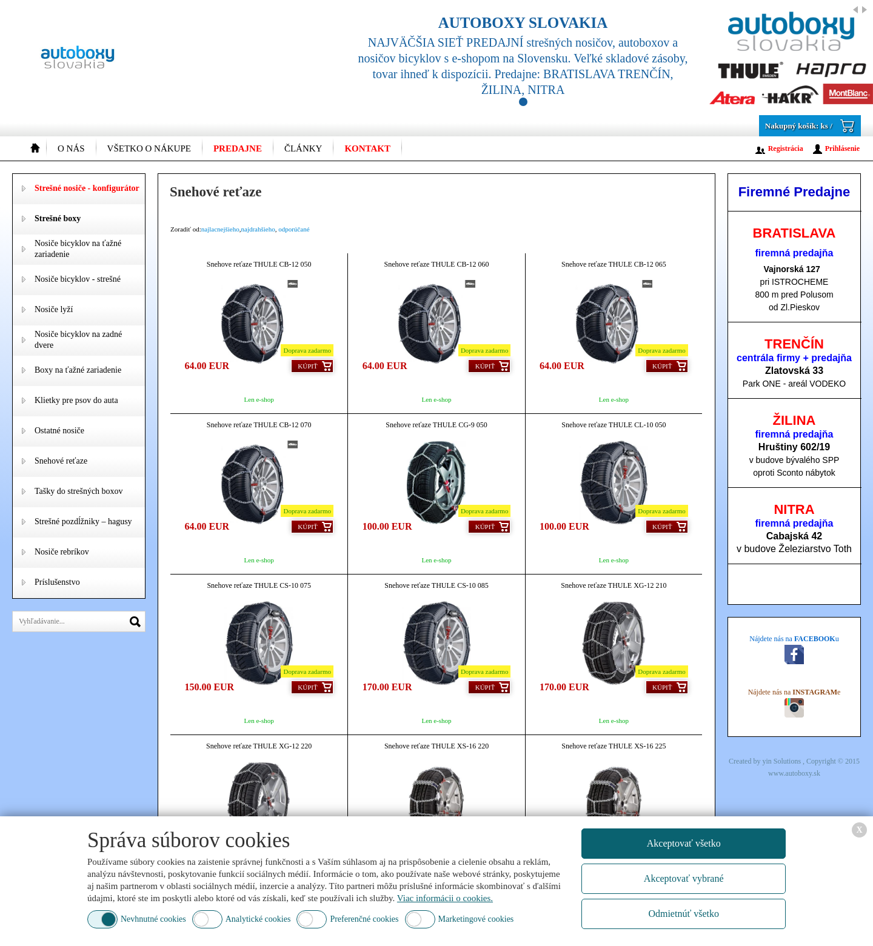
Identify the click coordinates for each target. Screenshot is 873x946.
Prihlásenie (842, 148)
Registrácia (785, 148)
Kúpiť (307, 366)
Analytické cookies (258, 919)
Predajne (237, 148)
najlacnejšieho (220, 229)
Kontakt (367, 148)
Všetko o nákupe (149, 148)
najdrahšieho (258, 229)
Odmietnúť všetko (683, 913)
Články (303, 148)
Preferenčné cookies (364, 919)
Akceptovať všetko (684, 843)
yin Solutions (782, 761)
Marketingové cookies (476, 919)
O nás (71, 148)
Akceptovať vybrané (684, 878)
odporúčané (293, 229)
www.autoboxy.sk (794, 773)
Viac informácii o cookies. (445, 898)
